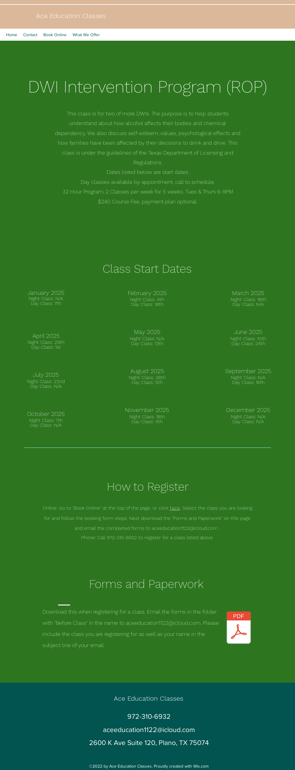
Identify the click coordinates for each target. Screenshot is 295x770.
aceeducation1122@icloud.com (185, 528)
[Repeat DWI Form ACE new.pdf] (238, 628)
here (175, 508)
